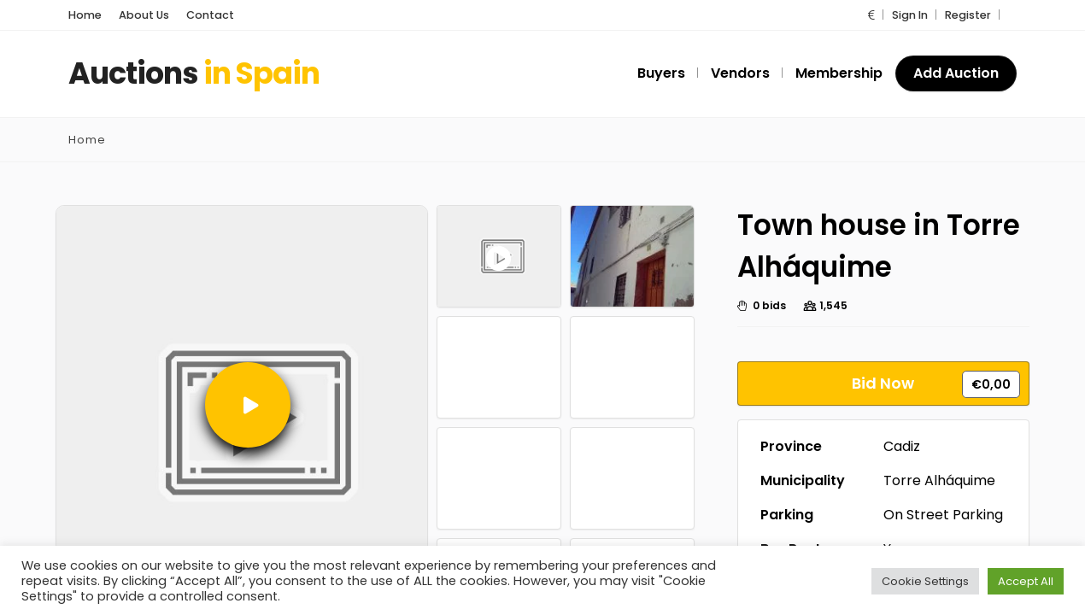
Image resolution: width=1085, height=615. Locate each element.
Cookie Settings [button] (925, 580)
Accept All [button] (1025, 580)
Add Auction (956, 73)
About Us (144, 15)
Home (85, 15)
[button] (871, 15)
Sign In (910, 15)
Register (968, 15)
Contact (210, 15)
